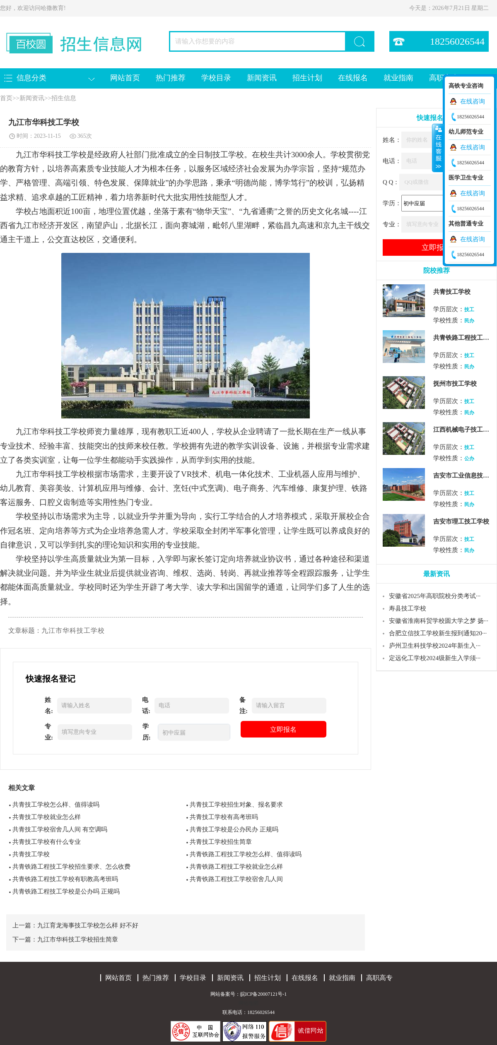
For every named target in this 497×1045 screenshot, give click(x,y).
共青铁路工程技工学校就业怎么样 (236, 866)
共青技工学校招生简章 (221, 841)
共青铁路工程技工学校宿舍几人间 (236, 879)
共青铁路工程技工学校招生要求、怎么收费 (71, 866)
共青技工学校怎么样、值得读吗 (55, 804)
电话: (146, 705)
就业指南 (398, 78)
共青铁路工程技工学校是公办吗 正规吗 (66, 891)
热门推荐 (171, 78)
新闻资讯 (262, 78)
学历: (146, 732)
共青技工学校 (31, 854)
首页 (6, 98)
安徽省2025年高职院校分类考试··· (434, 596)
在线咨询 (472, 101)
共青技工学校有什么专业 (46, 841)
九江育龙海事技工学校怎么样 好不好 (87, 925)
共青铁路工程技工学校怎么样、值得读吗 (246, 854)
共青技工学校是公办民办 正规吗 (234, 829)
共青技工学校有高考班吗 (224, 817)
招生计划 (307, 78)
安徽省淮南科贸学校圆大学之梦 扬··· (438, 620)
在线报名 (353, 78)
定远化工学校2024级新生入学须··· (434, 658)
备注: (243, 705)
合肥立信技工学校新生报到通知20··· (438, 633)
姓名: (49, 705)
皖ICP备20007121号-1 (263, 994)
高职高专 (379, 977)
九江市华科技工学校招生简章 (77, 939)
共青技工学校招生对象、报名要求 (236, 804)
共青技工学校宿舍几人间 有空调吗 (59, 829)
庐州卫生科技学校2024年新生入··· (434, 645)
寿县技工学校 (407, 608)
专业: (49, 732)
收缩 (438, 147)
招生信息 (63, 98)
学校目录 (216, 78)
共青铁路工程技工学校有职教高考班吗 (65, 879)
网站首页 (125, 78)
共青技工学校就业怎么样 (46, 817)
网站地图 (248, 1003)
